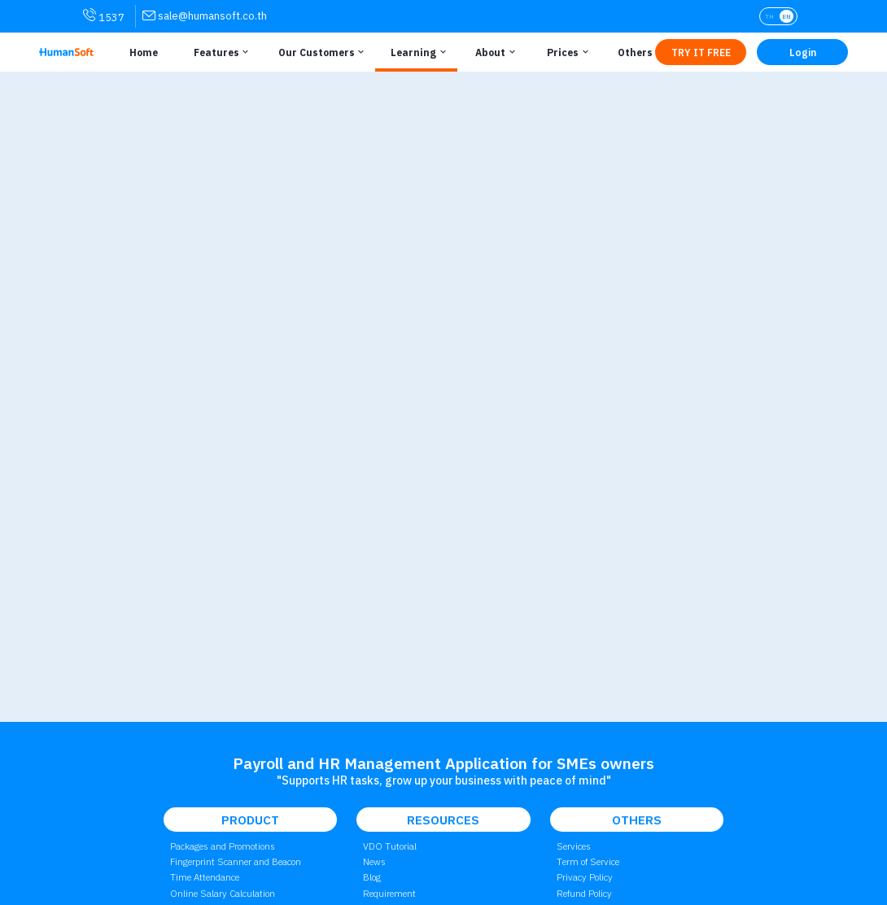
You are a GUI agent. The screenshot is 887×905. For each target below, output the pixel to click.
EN (786, 16)
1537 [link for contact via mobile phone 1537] (104, 16)
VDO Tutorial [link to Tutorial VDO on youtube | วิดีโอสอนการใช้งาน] (390, 846)
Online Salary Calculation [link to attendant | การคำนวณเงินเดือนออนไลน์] (222, 893)
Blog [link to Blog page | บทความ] (372, 877)
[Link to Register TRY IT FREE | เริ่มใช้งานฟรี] (700, 52)
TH (769, 16)
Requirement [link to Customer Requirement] (389, 893)
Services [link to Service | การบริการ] (574, 846)
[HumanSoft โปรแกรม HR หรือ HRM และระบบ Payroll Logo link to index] (66, 52)
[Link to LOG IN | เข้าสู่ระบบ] (802, 52)
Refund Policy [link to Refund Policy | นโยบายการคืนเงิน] (584, 893)
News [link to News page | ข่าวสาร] (374, 861)
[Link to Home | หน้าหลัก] (140, 52)
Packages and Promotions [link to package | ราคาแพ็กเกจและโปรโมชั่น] (222, 846)
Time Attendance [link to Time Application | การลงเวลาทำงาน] (204, 877)
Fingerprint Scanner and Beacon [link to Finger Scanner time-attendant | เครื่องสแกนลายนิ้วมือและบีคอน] (235, 861)
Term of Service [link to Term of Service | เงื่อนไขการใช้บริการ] (588, 861)
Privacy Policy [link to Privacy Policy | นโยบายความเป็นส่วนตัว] (585, 877)
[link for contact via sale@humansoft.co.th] (204, 16)
